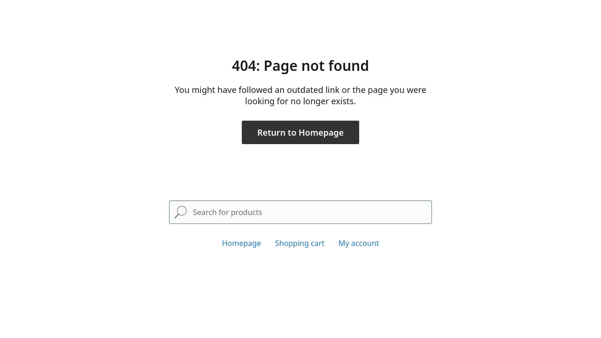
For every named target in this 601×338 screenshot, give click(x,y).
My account (359, 243)
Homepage (241, 243)
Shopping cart (299, 243)
